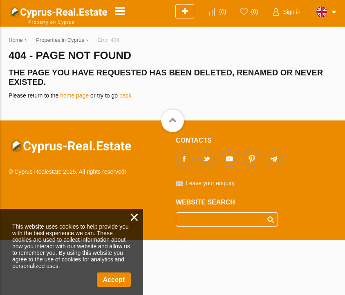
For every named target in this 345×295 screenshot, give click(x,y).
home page (74, 95)
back (125, 95)
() (222, 11)
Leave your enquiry (210, 183)
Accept (114, 279)
